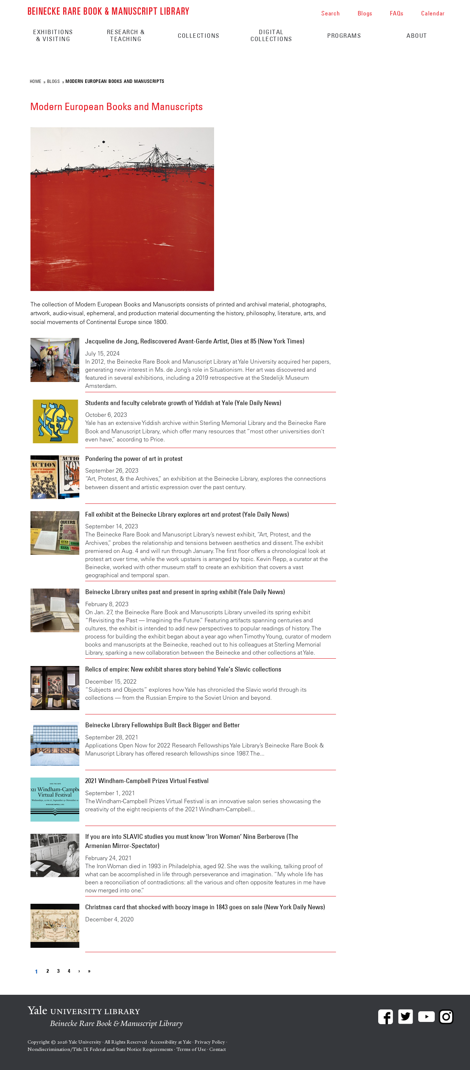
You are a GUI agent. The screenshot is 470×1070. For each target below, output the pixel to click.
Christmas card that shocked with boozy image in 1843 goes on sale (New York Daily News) (205, 907)
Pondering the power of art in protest (133, 459)
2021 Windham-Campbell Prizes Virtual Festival (147, 781)
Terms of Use (191, 1049)
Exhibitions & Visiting (53, 35)
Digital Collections (271, 35)
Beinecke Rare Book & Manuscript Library (109, 10)
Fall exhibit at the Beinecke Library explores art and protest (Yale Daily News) (187, 514)
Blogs (53, 81)
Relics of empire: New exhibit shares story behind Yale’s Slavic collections (183, 669)
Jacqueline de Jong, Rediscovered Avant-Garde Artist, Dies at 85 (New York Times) (194, 341)
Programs (344, 35)
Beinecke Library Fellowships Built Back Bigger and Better (162, 725)
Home (35, 81)
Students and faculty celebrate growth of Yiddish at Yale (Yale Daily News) (183, 403)
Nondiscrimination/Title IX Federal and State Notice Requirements (100, 1049)
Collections (199, 35)
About (416, 35)
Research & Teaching (126, 35)
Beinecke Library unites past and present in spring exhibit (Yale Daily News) (185, 592)
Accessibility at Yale (170, 1042)
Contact (217, 1049)
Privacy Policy (210, 1042)
